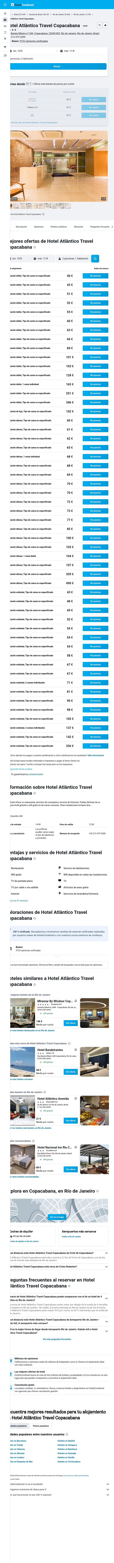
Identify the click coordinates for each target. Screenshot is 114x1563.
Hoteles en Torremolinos (74, 1518)
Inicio (18, 14)
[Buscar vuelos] (5, 14)
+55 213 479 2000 (26, 44)
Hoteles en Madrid (71, 1497)
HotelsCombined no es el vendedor (64, 1540)
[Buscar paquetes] (5, 32)
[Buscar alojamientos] (5, 20)
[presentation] (53, 221)
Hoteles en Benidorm (72, 1505)
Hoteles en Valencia (25, 1505)
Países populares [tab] (51, 1482)
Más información (27, 785)
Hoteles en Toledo (24, 1501)
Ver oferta (81, 1066)
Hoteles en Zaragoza (72, 1501)
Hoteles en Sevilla (71, 1514)
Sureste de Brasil (46, 14)
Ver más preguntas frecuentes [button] (62, 1389)
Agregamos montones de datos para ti (64, 1546)
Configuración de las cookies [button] (29, 799)
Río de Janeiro (68, 14)
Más (18, 838)
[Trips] (5, 47)
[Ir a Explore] (5, 38)
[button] (5, 4)
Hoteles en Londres (25, 1514)
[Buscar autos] (5, 26)
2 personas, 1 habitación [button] (31, 65)
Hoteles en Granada (72, 1509)
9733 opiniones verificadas (44, 48)
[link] (41, 1074)
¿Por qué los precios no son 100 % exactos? (64, 1551)
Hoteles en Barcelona (26, 1497)
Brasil (26, 14)
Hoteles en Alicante (25, 1509)
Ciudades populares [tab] (27, 1482)
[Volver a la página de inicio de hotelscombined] (22, 4)
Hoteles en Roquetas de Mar (29, 1518)
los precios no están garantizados (86, 1532)
